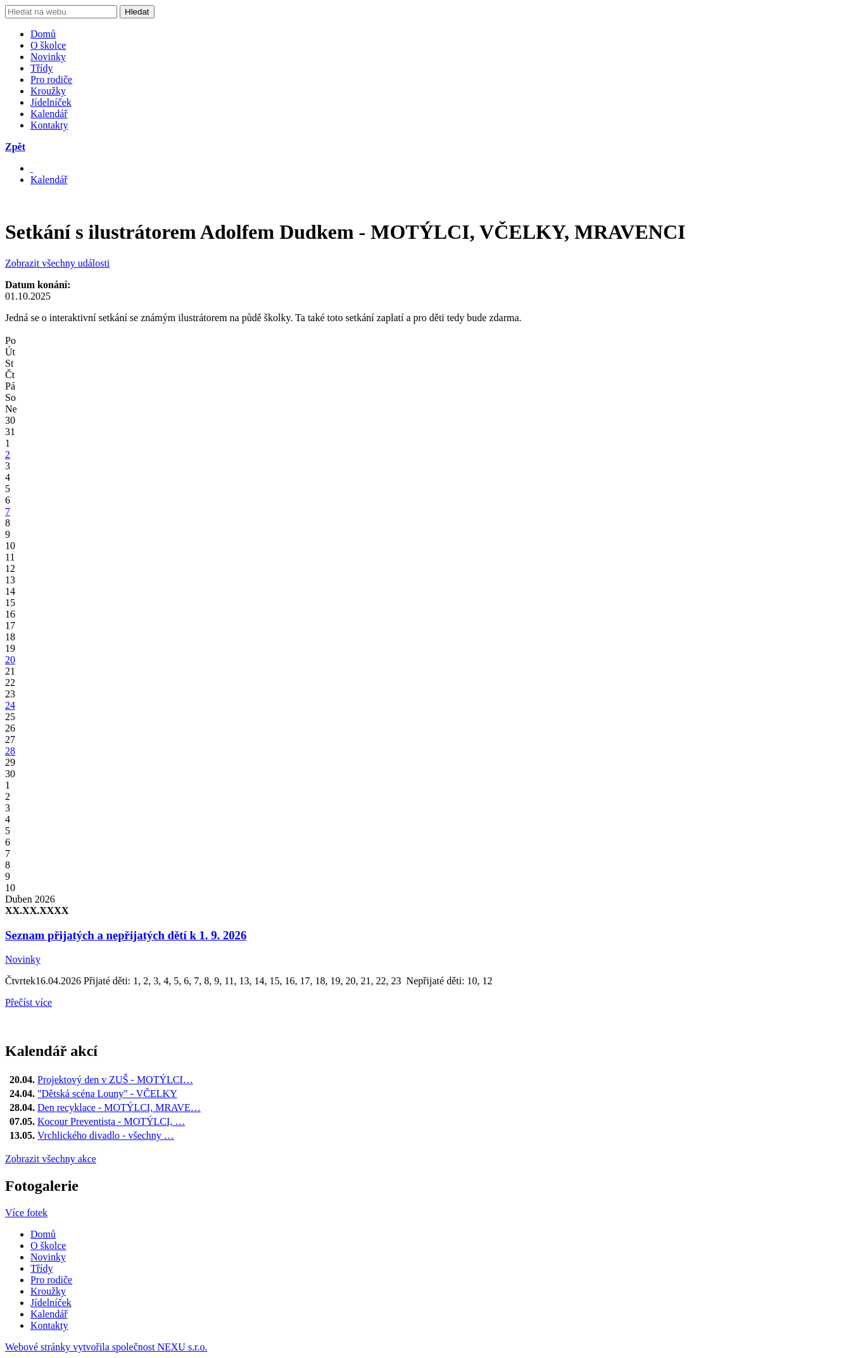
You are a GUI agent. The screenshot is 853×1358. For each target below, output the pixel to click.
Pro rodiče (51, 79)
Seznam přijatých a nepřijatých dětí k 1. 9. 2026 (125, 935)
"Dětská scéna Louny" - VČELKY (107, 1093)
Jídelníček (51, 102)
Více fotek (26, 1212)
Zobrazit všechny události (57, 263)
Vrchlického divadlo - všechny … (105, 1135)
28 (10, 751)
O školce (48, 45)
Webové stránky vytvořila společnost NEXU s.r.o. (106, 1347)
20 (10, 659)
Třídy (41, 68)
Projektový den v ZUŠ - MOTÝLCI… (115, 1079)
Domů (43, 34)
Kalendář (49, 113)
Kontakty (49, 125)
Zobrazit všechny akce (50, 1158)
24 (10, 705)
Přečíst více (28, 1002)
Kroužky (48, 91)
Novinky (48, 56)
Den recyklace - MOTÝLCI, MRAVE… (119, 1107)
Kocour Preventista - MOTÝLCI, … (111, 1121)
